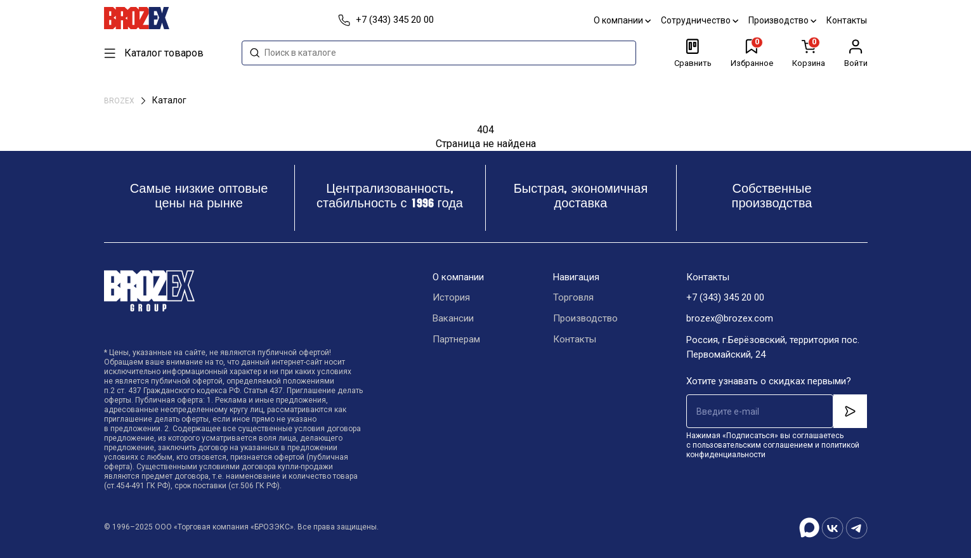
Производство (783, 20)
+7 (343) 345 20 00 (725, 298)
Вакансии (453, 319)
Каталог (169, 100)
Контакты (847, 20)
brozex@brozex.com (729, 319)
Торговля (573, 298)
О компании (622, 20)
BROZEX (120, 100)
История (451, 298)
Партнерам (456, 340)
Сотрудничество (700, 20)
